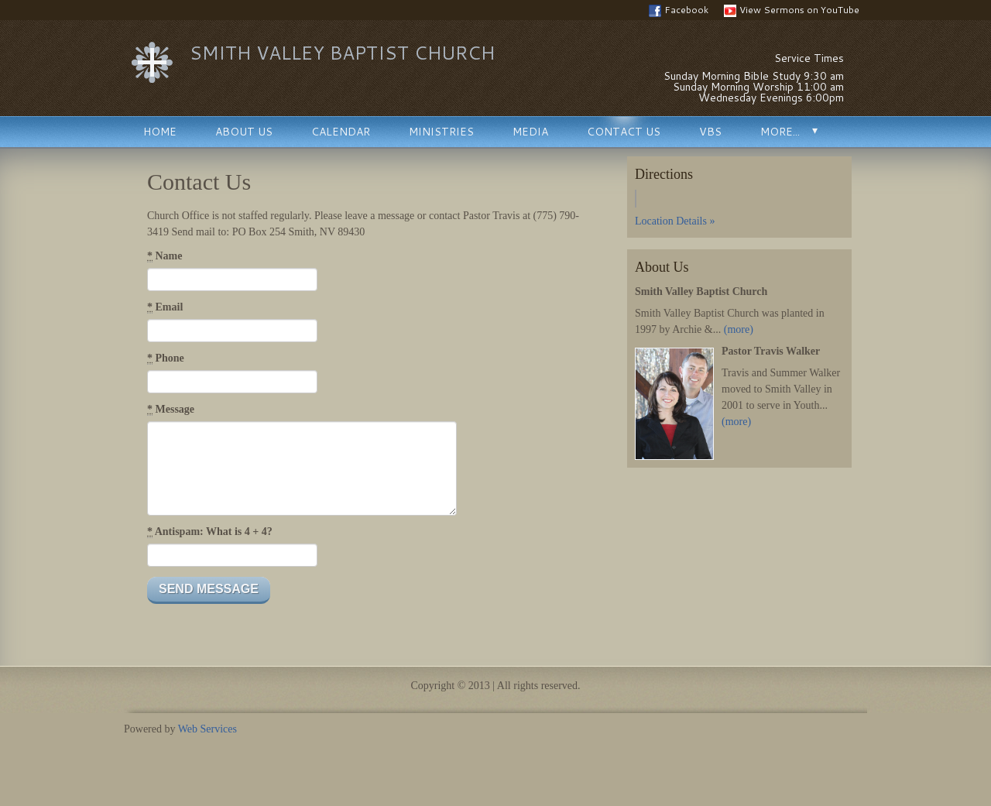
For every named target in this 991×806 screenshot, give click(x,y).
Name (165, 256)
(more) (738, 329)
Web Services (207, 729)
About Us (244, 131)
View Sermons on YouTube (791, 10)
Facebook (678, 10)
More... (780, 131)
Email (165, 307)
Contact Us (623, 131)
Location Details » (675, 221)
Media (530, 131)
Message (170, 409)
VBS (710, 131)
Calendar (340, 131)
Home (160, 131)
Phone (165, 358)
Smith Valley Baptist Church (342, 52)
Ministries (441, 131)
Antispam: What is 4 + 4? (210, 532)
